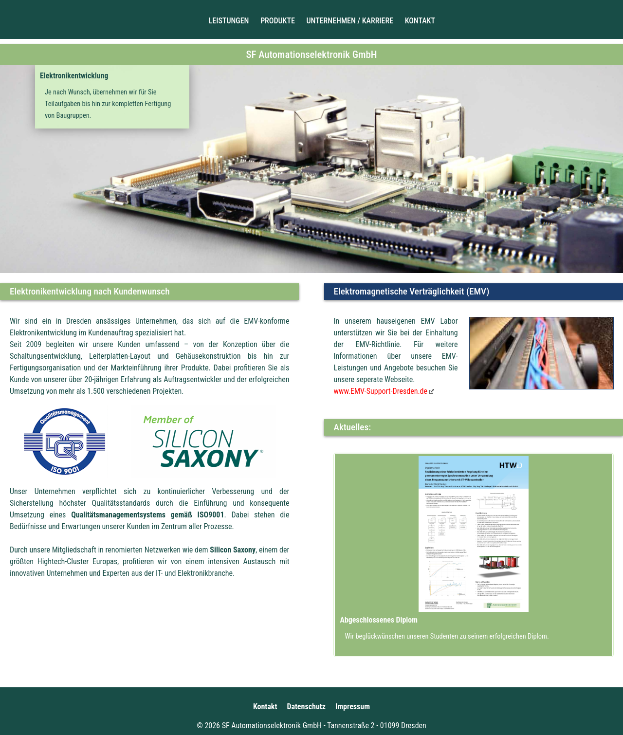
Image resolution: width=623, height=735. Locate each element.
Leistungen (229, 20)
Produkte (277, 20)
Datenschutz (306, 706)
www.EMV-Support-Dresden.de (381, 391)
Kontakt (420, 20)
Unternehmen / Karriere (350, 20)
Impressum (352, 706)
